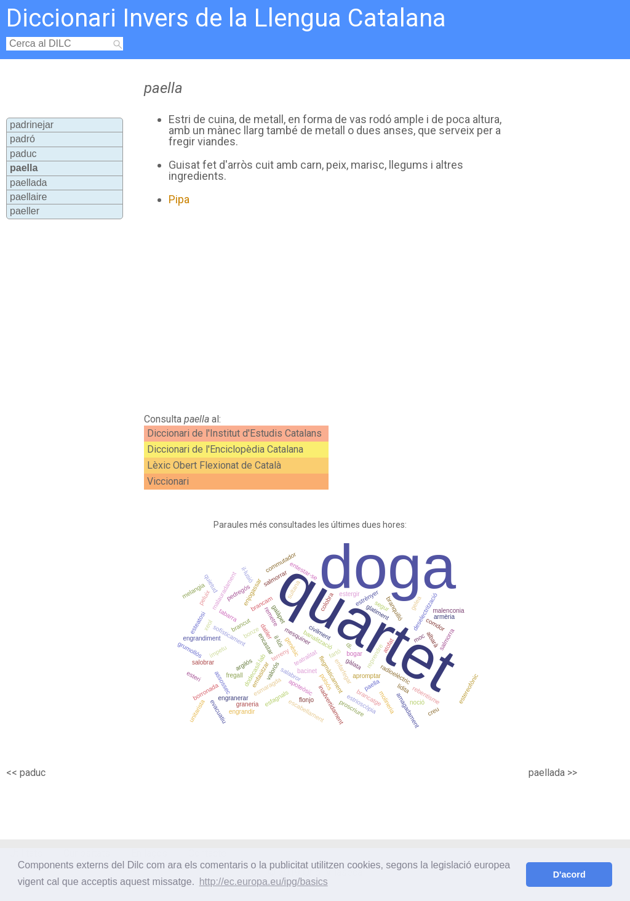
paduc (23, 153)
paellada (28, 182)
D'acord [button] (569, 874)
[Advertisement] (349, 310)
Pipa (179, 199)
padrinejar (32, 124)
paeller (24, 211)
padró (22, 139)
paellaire (28, 197)
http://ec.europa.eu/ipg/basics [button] (263, 881)
